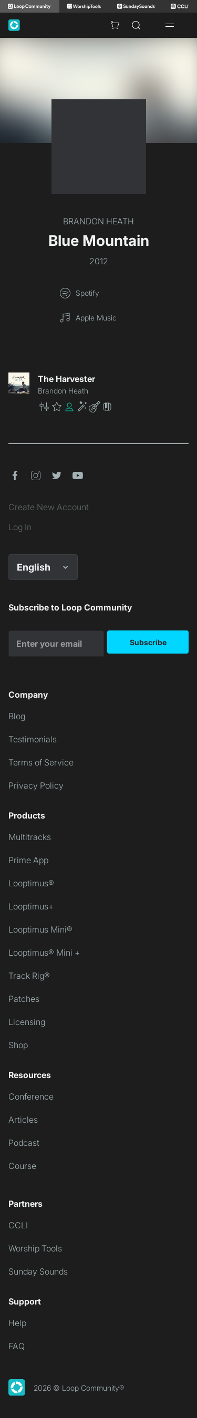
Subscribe (148, 642)
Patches (23, 998)
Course (22, 1166)
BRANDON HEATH (98, 221)
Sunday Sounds (38, 1271)
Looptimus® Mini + (44, 952)
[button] (113, 406)
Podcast (23, 1142)
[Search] (136, 25)
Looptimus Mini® (40, 929)
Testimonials (32, 739)
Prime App (28, 860)
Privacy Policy (36, 785)
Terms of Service (41, 762)
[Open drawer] (170, 25)
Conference (31, 1096)
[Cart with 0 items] (115, 25)
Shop (18, 1045)
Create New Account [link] (48, 507)
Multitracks (29, 837)
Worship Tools (35, 1248)
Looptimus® (31, 883)
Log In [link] (20, 527)
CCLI (18, 1225)
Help (17, 1323)
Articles (23, 1119)
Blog (16, 716)
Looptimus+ (31, 906)
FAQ (16, 1346)
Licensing (26, 1022)
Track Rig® (29, 975)
